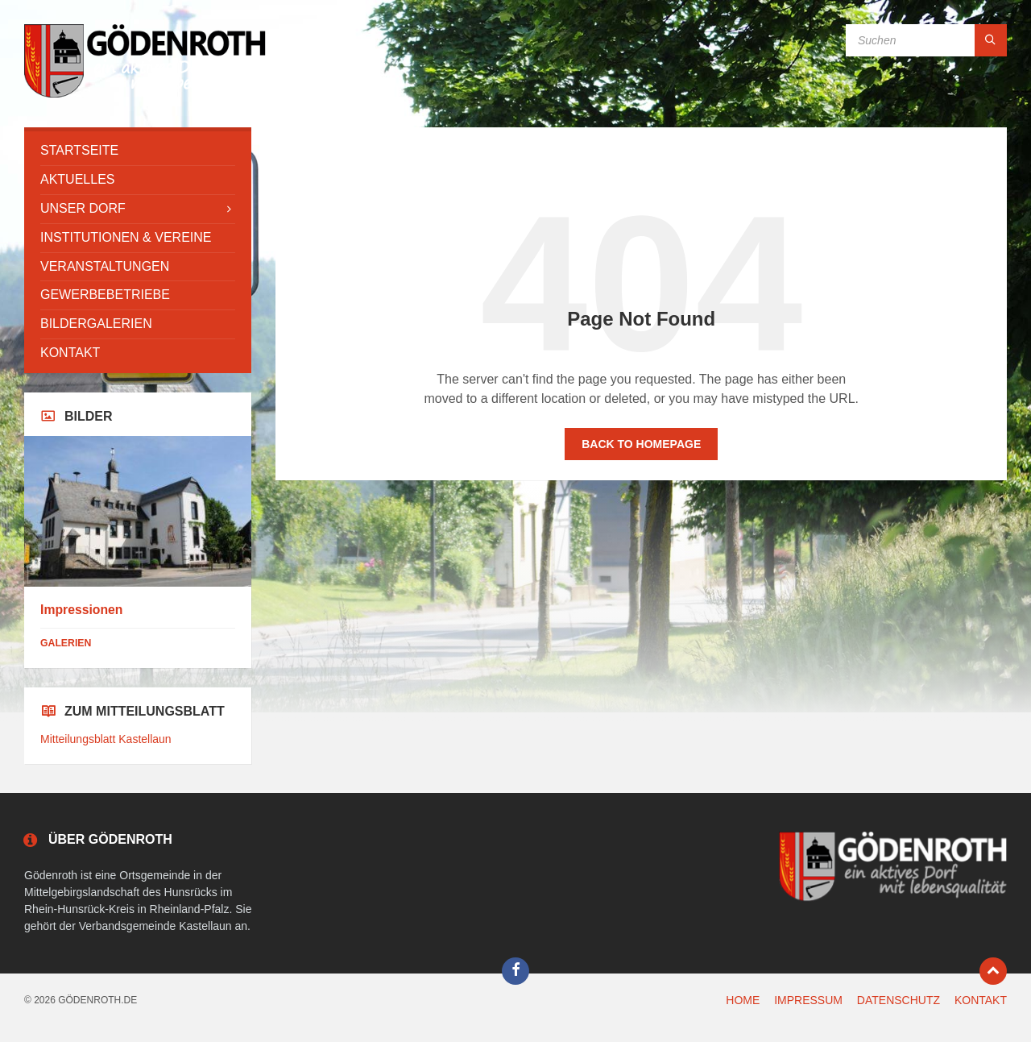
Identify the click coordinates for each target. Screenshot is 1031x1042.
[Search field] (926, 40)
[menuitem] (137, 151)
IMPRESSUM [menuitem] (808, 1000)
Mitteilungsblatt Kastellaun (106, 739)
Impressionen (81, 609)
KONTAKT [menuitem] (980, 1000)
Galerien (65, 643)
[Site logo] (145, 95)
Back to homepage (641, 444)
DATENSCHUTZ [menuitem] (898, 1000)
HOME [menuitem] (743, 1000)
